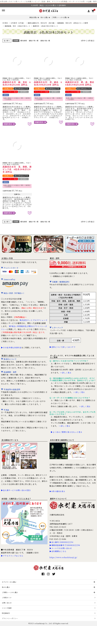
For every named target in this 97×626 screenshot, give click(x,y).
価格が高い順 (45, 40)
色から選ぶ (45, 17)
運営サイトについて (58, 498)
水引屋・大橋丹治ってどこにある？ (16, 498)
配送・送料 (54, 258)
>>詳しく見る (65, 372)
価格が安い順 (33, 40)
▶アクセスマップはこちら (12, 555)
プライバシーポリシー (10, 618)
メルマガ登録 (6, 608)
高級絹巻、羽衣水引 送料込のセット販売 (72, 23)
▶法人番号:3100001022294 (61, 542)
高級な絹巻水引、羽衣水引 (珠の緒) (41, 23)
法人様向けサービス (10, 440)
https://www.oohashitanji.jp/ (63, 557)
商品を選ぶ (33, 17)
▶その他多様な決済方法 (11, 347)
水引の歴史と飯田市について (62, 440)
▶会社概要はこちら (58, 551)
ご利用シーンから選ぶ (60, 17)
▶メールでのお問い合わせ (61, 548)
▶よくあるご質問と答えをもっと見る (66, 432)
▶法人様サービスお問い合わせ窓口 (16, 490)
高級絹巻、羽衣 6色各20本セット (17, 26)
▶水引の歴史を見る (57, 491)
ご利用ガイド (6, 597)
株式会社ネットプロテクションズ (33, 320)
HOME (5, 23)
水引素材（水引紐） (18, 23)
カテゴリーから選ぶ (9, 582)
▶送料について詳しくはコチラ (63, 347)
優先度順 (23, 40)
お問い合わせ (6, 603)
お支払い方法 (7, 258)
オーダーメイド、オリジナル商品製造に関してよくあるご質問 (72, 356)
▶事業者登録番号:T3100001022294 (65, 545)
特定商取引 (6, 613)
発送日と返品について (11, 355)
